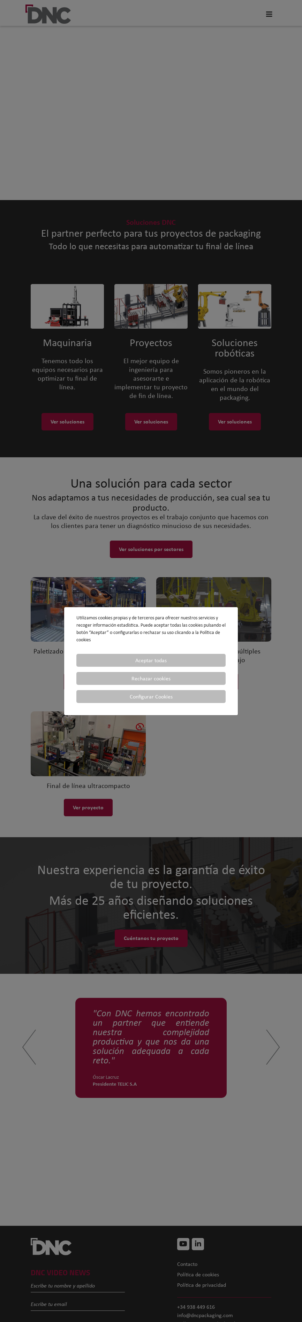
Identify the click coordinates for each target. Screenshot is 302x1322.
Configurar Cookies (151, 696)
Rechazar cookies (151, 678)
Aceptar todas (151, 660)
